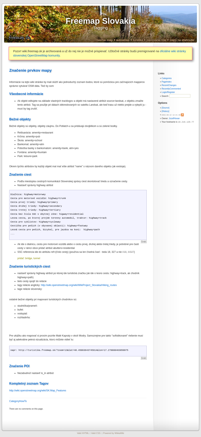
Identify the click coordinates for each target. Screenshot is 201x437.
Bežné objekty (20, 119)
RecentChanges (169, 85)
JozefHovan (174, 118)
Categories (166, 78)
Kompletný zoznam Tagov (28, 383)
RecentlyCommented (171, 89)
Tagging (100, 28)
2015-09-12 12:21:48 (171, 115)
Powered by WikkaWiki (113, 433)
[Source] (165, 108)
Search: (165, 96)
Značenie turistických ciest (29, 266)
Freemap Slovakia (100, 20)
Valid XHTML (83, 433)
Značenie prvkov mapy (30, 70)
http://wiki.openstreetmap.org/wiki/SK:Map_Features (37, 390)
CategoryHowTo (18, 401)
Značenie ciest (20, 174)
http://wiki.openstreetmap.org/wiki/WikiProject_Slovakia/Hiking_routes (79, 285)
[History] (165, 111)
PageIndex (166, 82)
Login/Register (168, 92)
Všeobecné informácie (26, 94)
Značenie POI (19, 366)
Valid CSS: (96, 433)
